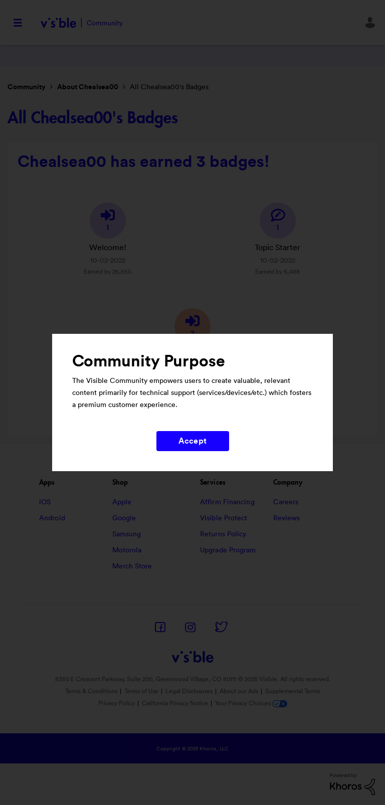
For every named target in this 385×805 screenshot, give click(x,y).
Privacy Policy (116, 703)
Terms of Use (141, 691)
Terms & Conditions (91, 691)
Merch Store (132, 566)
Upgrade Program (228, 550)
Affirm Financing (227, 502)
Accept (192, 441)
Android (52, 518)
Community (27, 87)
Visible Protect (224, 518)
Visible (81, 23)
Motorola (127, 550)
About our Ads (239, 691)
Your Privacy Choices (251, 703)
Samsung (126, 534)
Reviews (286, 518)
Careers (286, 502)
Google (124, 518)
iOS (45, 502)
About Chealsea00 (87, 87)
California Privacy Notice (176, 703)
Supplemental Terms (292, 691)
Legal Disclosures (189, 691)
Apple (122, 502)
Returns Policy (223, 534)
